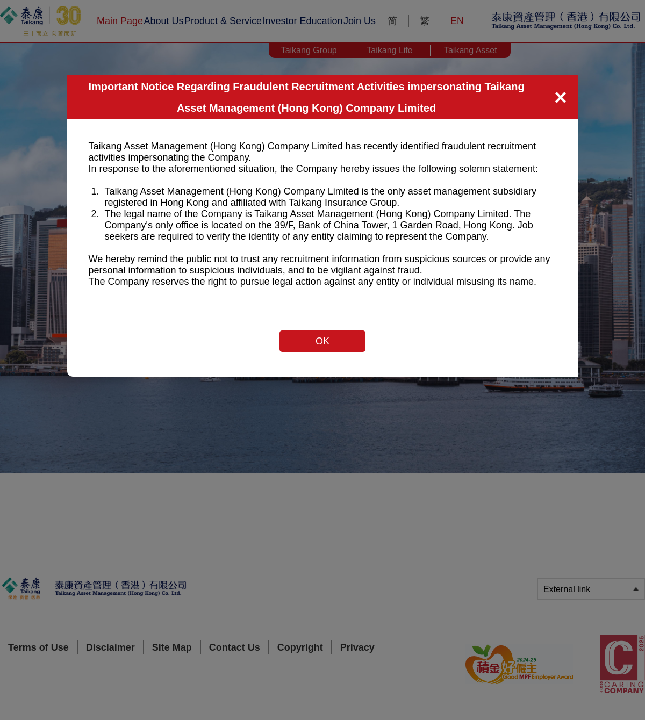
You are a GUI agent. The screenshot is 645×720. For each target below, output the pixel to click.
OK (322, 341)
